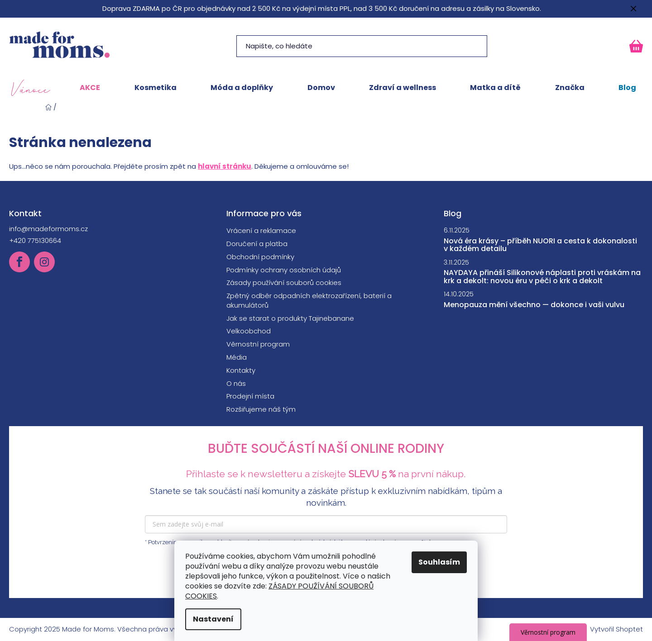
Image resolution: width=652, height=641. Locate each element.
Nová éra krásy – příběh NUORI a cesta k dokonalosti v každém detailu (540, 245)
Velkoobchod (248, 331)
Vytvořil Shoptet (616, 629)
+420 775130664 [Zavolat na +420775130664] (35, 240)
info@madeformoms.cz (48, 228)
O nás (236, 383)
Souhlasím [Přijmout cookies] (439, 562)
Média (236, 357)
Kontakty (240, 370)
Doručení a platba (257, 243)
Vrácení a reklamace (261, 230)
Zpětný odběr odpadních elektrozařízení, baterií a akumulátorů (309, 300)
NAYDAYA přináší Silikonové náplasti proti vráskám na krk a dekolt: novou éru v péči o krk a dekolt (542, 277)
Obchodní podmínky (260, 256)
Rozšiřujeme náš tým (261, 409)
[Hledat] (361, 46)
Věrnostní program (258, 344)
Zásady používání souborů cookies (283, 282)
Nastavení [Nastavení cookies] (213, 619)
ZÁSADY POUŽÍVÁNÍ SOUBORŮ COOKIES (279, 591)
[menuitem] (31, 87)
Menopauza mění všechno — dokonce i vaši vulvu (534, 305)
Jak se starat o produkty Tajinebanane (290, 318)
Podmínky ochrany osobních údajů (283, 270)
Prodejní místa (250, 396)
